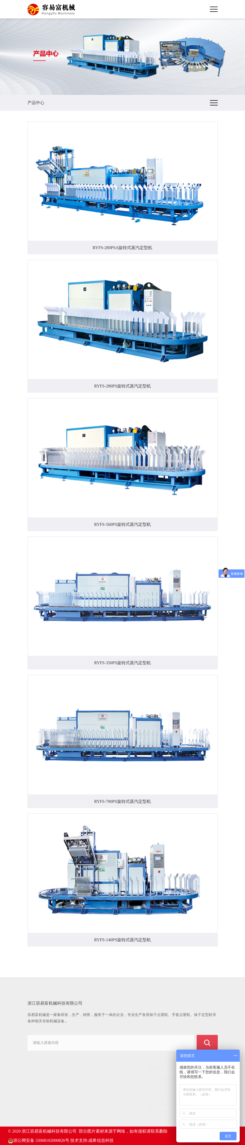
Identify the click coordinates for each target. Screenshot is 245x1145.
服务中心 (39, 1112)
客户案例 (39, 1099)
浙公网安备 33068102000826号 (38, 1140)
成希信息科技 (101, 1140)
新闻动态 (39, 1105)
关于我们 (39, 1086)
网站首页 (39, 1079)
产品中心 (39, 1092)
